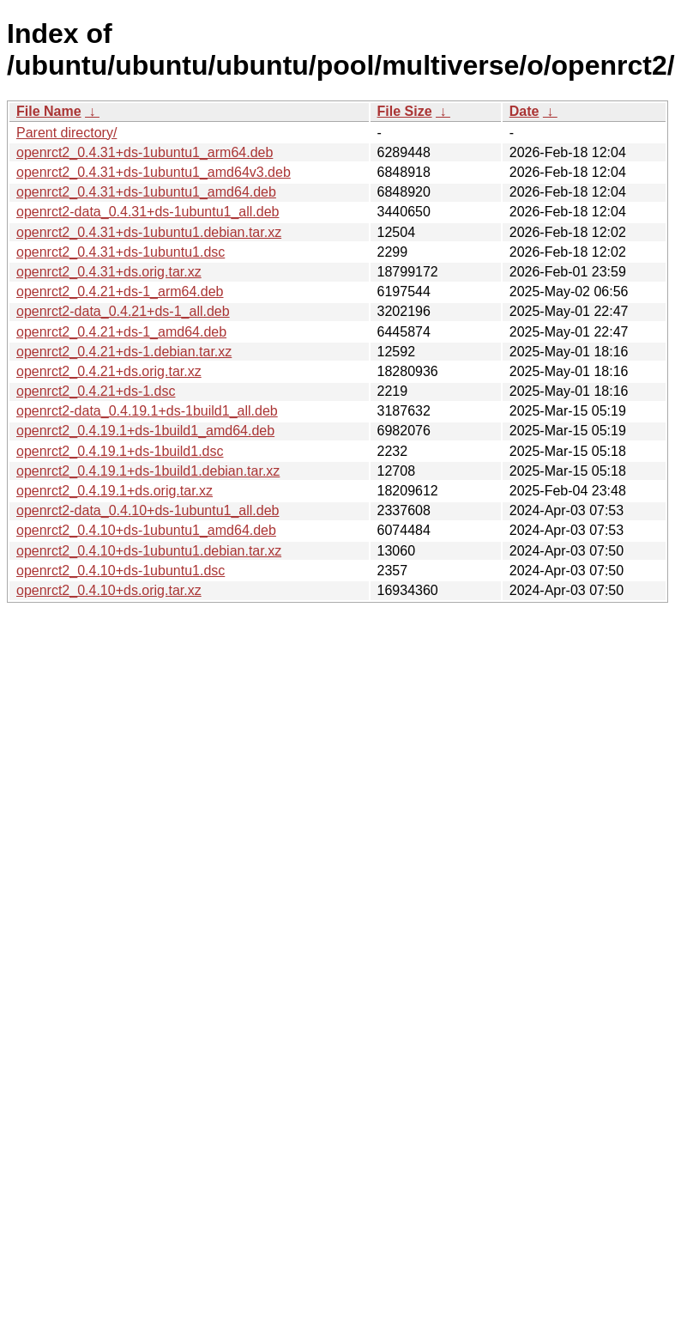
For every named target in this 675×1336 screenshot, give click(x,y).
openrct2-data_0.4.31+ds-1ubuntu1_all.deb (147, 211)
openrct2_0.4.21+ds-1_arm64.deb (120, 291)
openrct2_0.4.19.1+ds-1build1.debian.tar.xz (148, 471)
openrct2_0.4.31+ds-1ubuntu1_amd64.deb (146, 192)
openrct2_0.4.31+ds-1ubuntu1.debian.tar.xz (148, 232)
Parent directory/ (66, 132)
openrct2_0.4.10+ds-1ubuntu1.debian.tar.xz (148, 551)
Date (524, 111)
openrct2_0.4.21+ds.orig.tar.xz (109, 371)
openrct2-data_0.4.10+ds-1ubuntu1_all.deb (147, 510)
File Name (48, 111)
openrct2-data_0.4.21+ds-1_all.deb (123, 311)
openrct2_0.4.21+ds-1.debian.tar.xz (124, 351)
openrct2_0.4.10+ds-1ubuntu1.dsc (120, 570)
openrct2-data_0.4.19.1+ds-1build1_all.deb (147, 411)
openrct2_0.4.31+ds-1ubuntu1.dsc (120, 252)
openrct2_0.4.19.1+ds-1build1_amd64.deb (145, 430)
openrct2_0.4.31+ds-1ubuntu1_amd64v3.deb (153, 172)
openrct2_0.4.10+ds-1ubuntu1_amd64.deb (146, 530)
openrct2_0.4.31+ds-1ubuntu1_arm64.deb (144, 152)
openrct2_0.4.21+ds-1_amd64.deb (121, 332)
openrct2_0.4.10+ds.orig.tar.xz (109, 590)
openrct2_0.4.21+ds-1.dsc (95, 391)
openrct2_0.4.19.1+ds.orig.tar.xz (114, 490)
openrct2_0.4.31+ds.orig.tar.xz (109, 271)
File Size (404, 111)
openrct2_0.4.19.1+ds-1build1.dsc (120, 451)
